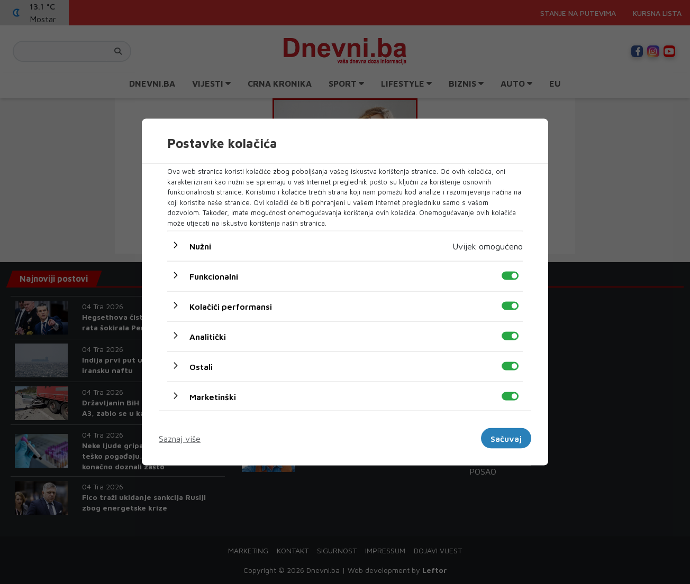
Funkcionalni (213, 276)
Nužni (200, 246)
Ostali (201, 367)
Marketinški (212, 397)
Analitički (207, 336)
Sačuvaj (506, 438)
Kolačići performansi (230, 306)
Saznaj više (180, 438)
